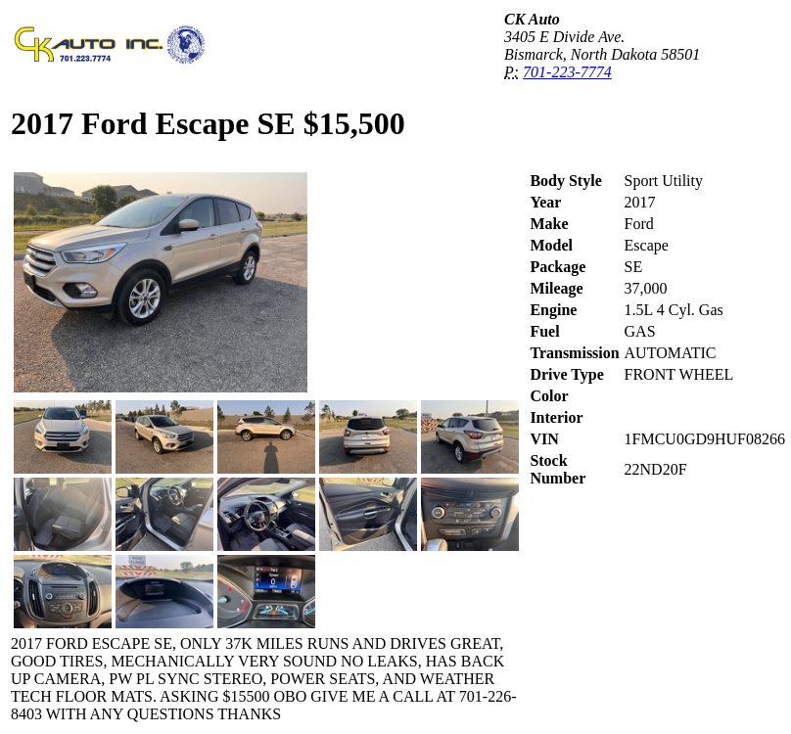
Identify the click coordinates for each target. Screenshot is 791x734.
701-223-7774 (567, 72)
